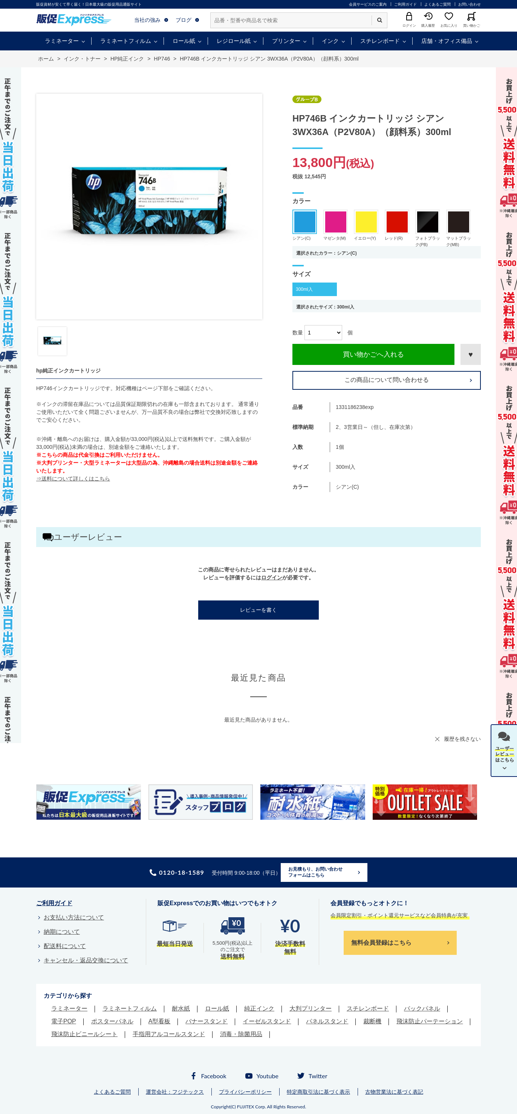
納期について (62, 932)
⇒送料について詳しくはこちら (73, 479)
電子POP (63, 1021)
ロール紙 (184, 41)
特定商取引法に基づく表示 (318, 1092)
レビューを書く (258, 610)
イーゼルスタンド (267, 1021)
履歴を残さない (462, 739)
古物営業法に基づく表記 (394, 1092)
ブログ (183, 20)
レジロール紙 (234, 41)
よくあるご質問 (437, 4)
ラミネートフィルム (125, 41)
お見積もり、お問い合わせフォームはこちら (315, 872)
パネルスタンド (327, 1021)
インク (330, 41)
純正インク (259, 1008)
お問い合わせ (469, 4)
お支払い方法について (74, 917)
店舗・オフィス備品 (446, 41)
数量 (297, 333)
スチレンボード (380, 41)
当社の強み (147, 20)
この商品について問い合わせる (386, 380)
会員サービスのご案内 (368, 4)
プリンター (286, 41)
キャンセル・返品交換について (86, 960)
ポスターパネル (112, 1021)
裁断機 (372, 1021)
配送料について (65, 946)
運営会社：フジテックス (175, 1092)
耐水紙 (181, 1008)
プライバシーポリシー (245, 1092)
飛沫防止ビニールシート (84, 1034)
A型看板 (159, 1021)
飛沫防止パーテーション (429, 1021)
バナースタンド (206, 1021)
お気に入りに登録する (470, 354)
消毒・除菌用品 (241, 1034)
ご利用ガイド (405, 4)
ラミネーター (62, 41)
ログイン (271, 577)
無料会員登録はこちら (381, 942)
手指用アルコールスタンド (169, 1034)
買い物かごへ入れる (373, 354)
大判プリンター (310, 1008)
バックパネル (422, 1008)
